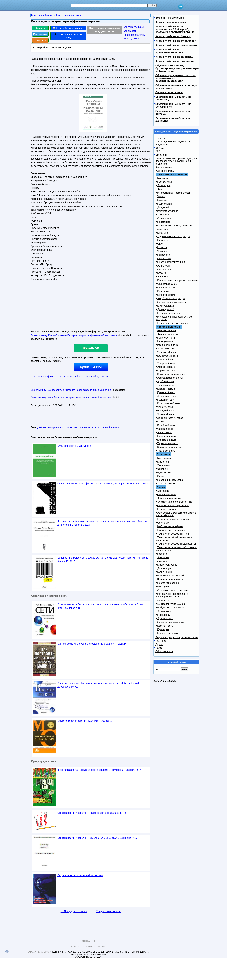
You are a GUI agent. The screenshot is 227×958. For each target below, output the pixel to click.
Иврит (160, 421)
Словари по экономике (169, 92)
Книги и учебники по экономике (174, 61)
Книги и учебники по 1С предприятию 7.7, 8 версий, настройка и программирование (174, 29)
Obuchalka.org (38, 951)
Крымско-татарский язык (171, 374)
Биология (162, 200)
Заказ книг (163, 557)
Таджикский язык (166, 450)
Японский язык (165, 414)
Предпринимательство (170, 480)
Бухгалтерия (164, 472)
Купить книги (91, 367)
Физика (161, 189)
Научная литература (168, 313)
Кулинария (163, 629)
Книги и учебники (165, 167)
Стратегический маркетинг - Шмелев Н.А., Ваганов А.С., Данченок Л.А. (97, 838)
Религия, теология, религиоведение (177, 280)
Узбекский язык (166, 367)
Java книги (163, 561)
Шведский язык (166, 410)
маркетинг (71, 427)
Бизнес (161, 476)
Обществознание (167, 284)
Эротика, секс (165, 618)
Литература (163, 185)
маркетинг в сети (89, 427)
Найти (158, 648)
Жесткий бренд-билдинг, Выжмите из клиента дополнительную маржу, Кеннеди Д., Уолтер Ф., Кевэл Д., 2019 (102, 523)
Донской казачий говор (170, 418)
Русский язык (164, 182)
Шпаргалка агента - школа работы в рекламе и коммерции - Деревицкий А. (99, 770)
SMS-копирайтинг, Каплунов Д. (74, 446)
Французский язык (167, 334)
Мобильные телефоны (170, 526)
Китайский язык (166, 425)
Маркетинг (163, 461)
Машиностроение (167, 564)
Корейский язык (166, 370)
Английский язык (166, 330)
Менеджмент (164, 458)
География (163, 291)
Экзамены (161, 154)
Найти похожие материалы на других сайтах (104, 30)
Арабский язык (165, 381)
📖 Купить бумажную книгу (68, 28)
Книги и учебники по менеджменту (176, 45)
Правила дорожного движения (174, 225)
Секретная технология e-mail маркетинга (80, 875)
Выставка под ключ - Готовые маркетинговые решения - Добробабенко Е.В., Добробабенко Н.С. (100, 685)
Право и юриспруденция (171, 262)
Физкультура (164, 269)
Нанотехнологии (166, 509)
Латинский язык (166, 348)
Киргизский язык (166, 440)
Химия (161, 196)
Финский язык (165, 429)
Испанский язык (166, 337)
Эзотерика (163, 491)
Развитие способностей (170, 575)
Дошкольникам (165, 171)
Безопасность (165, 625)
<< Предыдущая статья (74, 911)
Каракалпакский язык (169, 447)
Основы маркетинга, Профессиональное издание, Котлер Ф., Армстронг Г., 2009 (102, 483)
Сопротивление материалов (173, 323)
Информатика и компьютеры (173, 192)
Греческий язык (166, 392)
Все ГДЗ (160, 147)
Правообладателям (97, 376)
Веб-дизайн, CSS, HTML (171, 607)
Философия (164, 258)
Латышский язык (166, 396)
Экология (162, 276)
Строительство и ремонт (171, 530)
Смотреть (40, 40)
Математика (164, 178)
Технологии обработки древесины (176, 543)
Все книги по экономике (169, 17)
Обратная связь (164, 651)
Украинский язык (166, 352)
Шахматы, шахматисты (170, 579)
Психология (164, 254)
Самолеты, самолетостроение (174, 519)
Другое (159, 644)
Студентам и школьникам (171, 302)
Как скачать (129, 31)
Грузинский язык (166, 436)
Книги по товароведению (170, 22)
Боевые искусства (167, 633)
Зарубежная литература (171, 298)
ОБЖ (160, 244)
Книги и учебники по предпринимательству (169, 51)
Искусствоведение (167, 211)
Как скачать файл (44, 376)
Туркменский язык (167, 443)
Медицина (163, 586)
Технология (163, 214)
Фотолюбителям (166, 494)
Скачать (40, 28)
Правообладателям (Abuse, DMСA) (134, 37)
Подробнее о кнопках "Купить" (54, 47)
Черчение (162, 251)
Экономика (163, 465)
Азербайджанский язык (170, 378)
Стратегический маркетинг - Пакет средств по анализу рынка (91, 813)
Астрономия (164, 265)
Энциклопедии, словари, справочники (176, 637)
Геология (162, 553)
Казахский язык (166, 388)
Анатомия (162, 229)
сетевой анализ (110, 427)
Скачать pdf (91, 348)
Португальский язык (168, 403)
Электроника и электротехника (174, 501)
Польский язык (165, 399)
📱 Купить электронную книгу (68, 36)
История (162, 247)
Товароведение (166, 483)
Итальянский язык (167, 345)
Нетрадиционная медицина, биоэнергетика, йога (172, 595)
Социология (164, 218)
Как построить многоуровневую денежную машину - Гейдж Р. (91, 643)
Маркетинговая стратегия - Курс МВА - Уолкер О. (85, 720)
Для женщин (164, 568)
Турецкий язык (165, 385)
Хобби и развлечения (169, 498)
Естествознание (166, 295)
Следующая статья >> (108, 911)
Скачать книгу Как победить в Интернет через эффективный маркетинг (74, 335)
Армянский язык (166, 359)
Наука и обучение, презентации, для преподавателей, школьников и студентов (176, 161)
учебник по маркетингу (50, 427)
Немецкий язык (166, 341)
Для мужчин (164, 611)
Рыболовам (164, 615)
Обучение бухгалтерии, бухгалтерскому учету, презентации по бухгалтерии (177, 68)
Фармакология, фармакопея (173, 505)
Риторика (162, 240)
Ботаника (162, 233)
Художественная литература (173, 236)
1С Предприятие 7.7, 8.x (171, 604)
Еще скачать (40, 34)
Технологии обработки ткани (173, 533)
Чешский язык (165, 407)
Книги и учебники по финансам (174, 56)
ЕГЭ (157, 151)
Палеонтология (166, 287)
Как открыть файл (133, 27)
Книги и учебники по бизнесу (173, 36)
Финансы (162, 469)
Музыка (161, 273)
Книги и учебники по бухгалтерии (175, 41)
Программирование (168, 583)
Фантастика (163, 600)
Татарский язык (166, 363)
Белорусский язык (167, 356)
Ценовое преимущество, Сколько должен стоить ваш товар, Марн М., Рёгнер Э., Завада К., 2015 (102, 559)
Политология (164, 203)
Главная (160, 138)
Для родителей (165, 309)
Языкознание (164, 432)
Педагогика (163, 222)
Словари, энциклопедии (171, 622)
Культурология (165, 305)
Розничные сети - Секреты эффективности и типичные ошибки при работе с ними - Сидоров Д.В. (100, 606)
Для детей (163, 207)
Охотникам (163, 522)
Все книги (160, 641)
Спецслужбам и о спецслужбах (174, 590)
